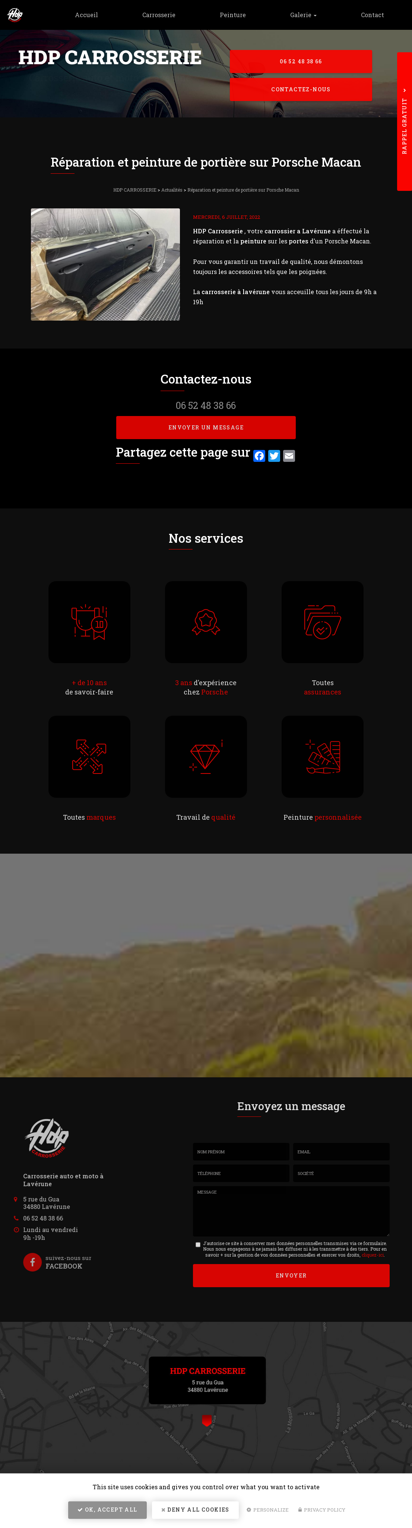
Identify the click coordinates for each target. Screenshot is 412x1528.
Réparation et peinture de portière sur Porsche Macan (243, 190)
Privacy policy (321, 1511)
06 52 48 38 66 (301, 60)
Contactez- (301, 89)
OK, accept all (107, 1511)
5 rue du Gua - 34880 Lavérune (113, 94)
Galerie (308, 15)
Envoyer (291, 1274)
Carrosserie (171, 15)
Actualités (172, 190)
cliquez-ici (373, 1255)
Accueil (102, 15)
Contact (374, 15)
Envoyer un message (206, 427)
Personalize (268, 1511)
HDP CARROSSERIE (134, 190)
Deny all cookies (195, 1511)
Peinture (242, 15)
